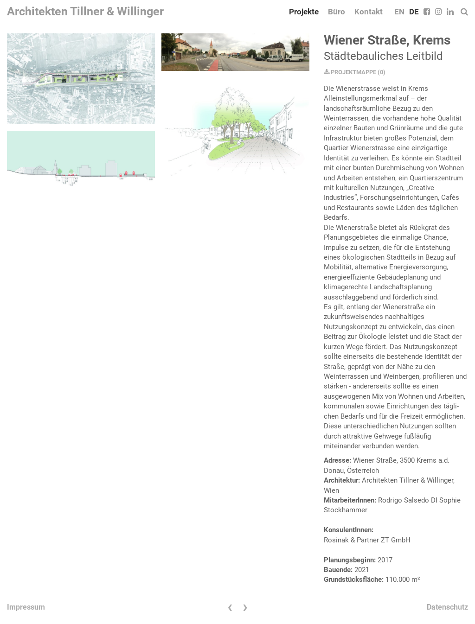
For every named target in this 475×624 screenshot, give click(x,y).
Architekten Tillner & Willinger (85, 11)
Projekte (304, 11)
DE (414, 11)
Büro (336, 11)
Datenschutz (447, 607)
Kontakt (368, 11)
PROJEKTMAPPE (350, 72)
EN (399, 11)
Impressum (26, 607)
